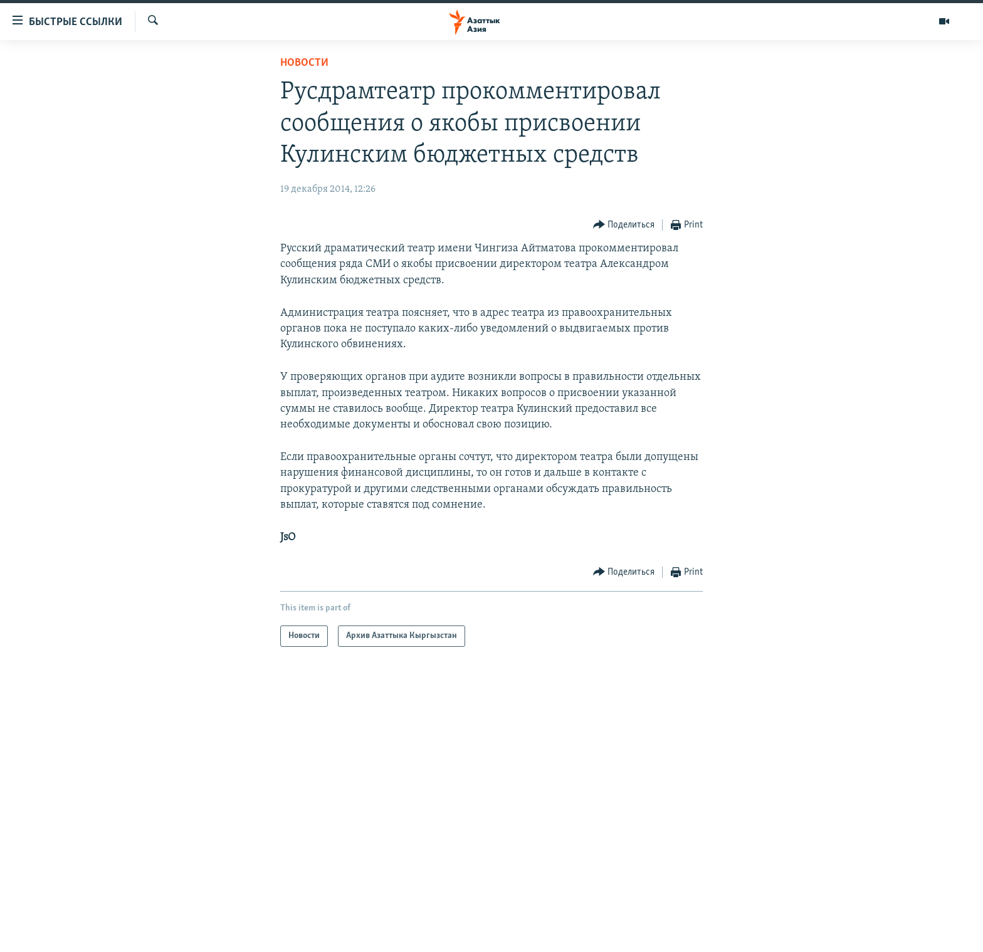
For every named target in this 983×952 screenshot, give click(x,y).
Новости (304, 63)
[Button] (624, 225)
